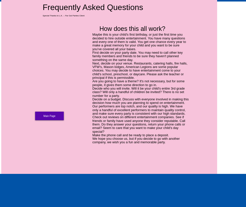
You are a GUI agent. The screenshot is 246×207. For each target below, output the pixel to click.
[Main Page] (49, 116)
